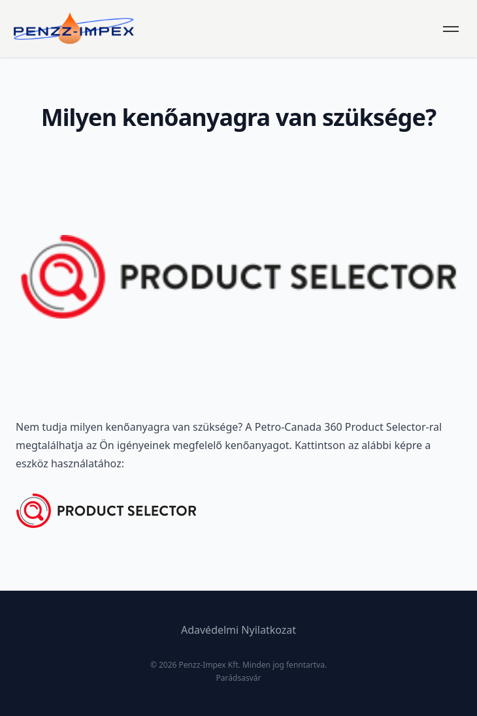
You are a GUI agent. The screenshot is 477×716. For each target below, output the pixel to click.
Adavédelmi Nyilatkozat (238, 630)
